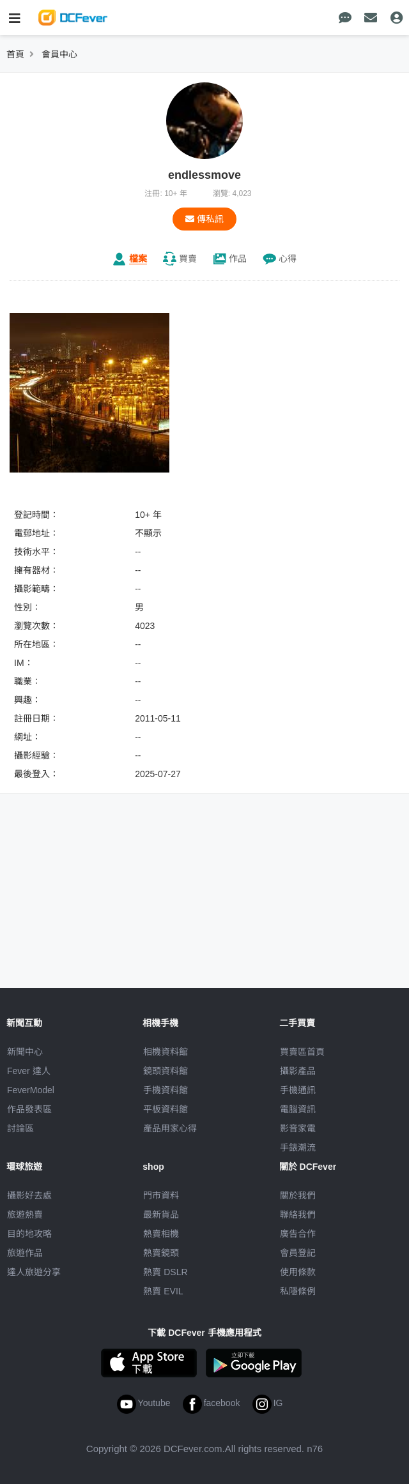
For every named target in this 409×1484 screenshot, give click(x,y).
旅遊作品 (25, 1253)
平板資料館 (165, 1109)
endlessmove (204, 175)
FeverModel (30, 1090)
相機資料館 (165, 1052)
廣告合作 (298, 1234)
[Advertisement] (204, 893)
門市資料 (161, 1195)
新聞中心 (25, 1052)
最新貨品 (161, 1214)
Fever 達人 (28, 1071)
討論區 (20, 1128)
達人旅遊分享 (34, 1272)
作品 (238, 259)
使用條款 (298, 1272)
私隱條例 (298, 1291)
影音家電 (298, 1128)
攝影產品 (298, 1071)
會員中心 (59, 54)
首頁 (15, 54)
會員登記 (298, 1253)
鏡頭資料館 (165, 1071)
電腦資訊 (298, 1109)
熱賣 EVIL (163, 1291)
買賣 (188, 259)
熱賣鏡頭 (161, 1253)
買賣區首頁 (302, 1052)
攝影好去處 (29, 1195)
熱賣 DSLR (165, 1272)
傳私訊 (204, 219)
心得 (288, 259)
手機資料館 (165, 1090)
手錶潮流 (298, 1147)
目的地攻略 (29, 1234)
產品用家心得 (170, 1128)
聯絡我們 (298, 1214)
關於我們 (298, 1195)
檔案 (138, 259)
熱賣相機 (161, 1234)
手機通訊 (298, 1090)
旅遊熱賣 (25, 1214)
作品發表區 (29, 1109)
